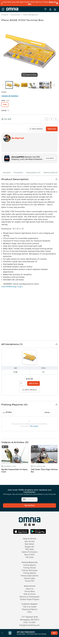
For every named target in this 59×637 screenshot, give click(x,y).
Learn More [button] (50, 158)
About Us (29, 589)
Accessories (15, 15)
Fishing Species (29, 573)
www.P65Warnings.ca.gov (11, 287)
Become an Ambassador (29, 597)
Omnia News (29, 591)
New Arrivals (30, 541)
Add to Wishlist (36, 129)
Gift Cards (30, 557)
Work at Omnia (29, 594)
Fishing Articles (29, 568)
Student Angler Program (29, 599)
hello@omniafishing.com (29, 625)
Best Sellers (29, 544)
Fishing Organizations (29, 576)
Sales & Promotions (29, 552)
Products (4, 15)
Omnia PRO (29, 581)
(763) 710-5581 (29, 622)
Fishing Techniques (29, 570)
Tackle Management (30, 15)
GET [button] (54, 633)
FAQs (29, 612)
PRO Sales (29, 549)
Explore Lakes (29, 578)
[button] (29, 179)
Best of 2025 (29, 555)
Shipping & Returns (29, 609)
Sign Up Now (29, 505)
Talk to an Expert (29, 607)
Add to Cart (52, 129)
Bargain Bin (29, 547)
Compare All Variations (9, 96)
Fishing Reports (29, 565)
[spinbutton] (22, 383)
